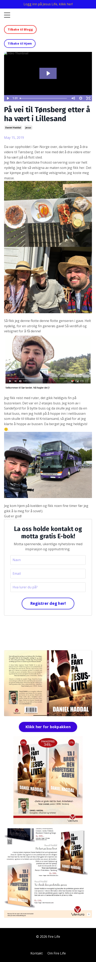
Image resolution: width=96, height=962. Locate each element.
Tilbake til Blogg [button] (20, 29)
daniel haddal (13, 127)
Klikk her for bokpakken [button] (48, 726)
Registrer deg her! (48, 603)
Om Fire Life (56, 953)
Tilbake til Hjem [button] (20, 43)
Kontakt (36, 953)
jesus (28, 127)
